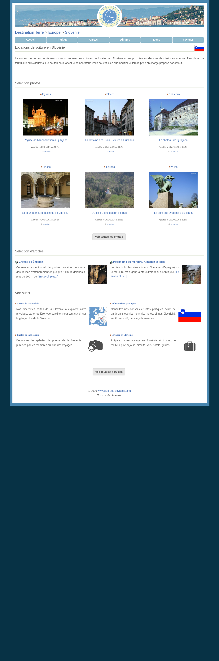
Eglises (46, 94)
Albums (125, 39)
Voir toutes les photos (109, 236)
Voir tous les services (109, 371)
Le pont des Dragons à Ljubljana (173, 212)
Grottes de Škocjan (31, 261)
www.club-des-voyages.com (114, 390)
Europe (54, 32)
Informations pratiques (123, 303)
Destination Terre (29, 32)
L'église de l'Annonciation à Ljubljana (46, 140)
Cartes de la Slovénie (28, 303)
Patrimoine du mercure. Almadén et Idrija (139, 261)
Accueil (30, 39)
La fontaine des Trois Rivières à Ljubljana (109, 140)
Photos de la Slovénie (28, 334)
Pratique (62, 39)
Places (110, 94)
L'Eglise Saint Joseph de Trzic (109, 212)
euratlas (46, 151)
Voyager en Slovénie (122, 334)
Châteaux (174, 94)
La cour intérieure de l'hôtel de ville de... (45, 212)
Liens (156, 39)
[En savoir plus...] (48, 276)
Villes (174, 166)
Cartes (93, 39)
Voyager (188, 39)
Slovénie (72, 32)
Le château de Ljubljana (173, 140)
